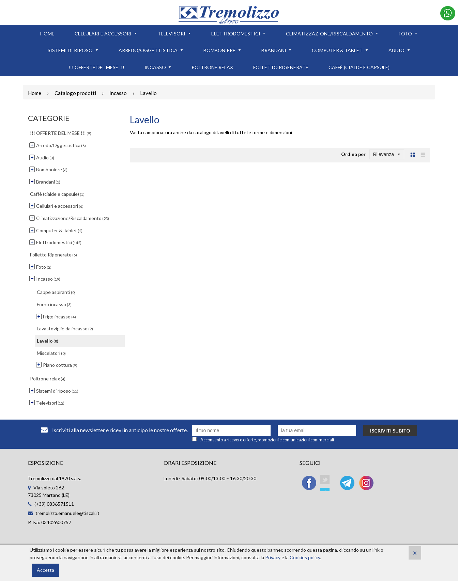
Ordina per (353, 154)
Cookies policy (305, 557)
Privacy (272, 557)
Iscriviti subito (390, 431)
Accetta (45, 570)
